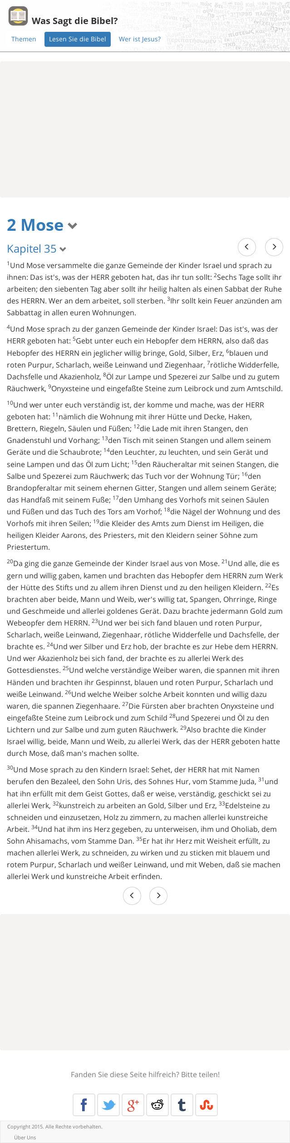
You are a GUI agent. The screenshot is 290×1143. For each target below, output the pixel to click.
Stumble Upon (206, 1104)
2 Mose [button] (42, 225)
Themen (23, 39)
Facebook (84, 1104)
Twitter (108, 1104)
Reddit (157, 1104)
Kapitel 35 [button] (37, 248)
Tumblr (182, 1104)
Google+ (133, 1104)
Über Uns (25, 1137)
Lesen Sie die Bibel (77, 39)
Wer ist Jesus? (140, 39)
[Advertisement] (145, 129)
